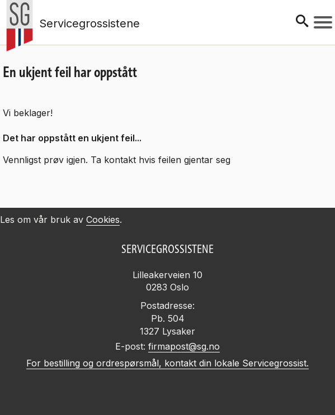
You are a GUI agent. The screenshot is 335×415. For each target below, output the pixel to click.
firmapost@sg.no (184, 346)
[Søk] (302, 22)
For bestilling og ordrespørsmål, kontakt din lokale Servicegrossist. (167, 363)
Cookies (103, 219)
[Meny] (323, 22)
